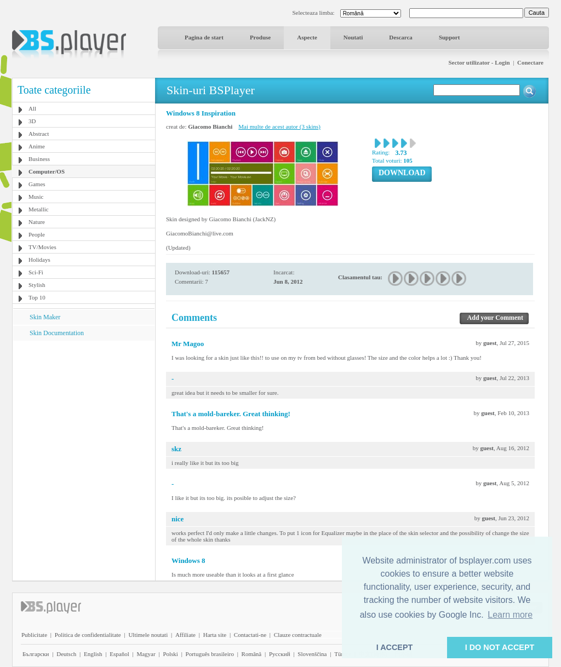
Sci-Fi (35, 272)
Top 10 (36, 297)
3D (32, 121)
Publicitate (34, 634)
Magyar (145, 654)
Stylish (36, 284)
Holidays (39, 259)
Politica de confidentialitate (88, 634)
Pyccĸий (279, 654)
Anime (36, 146)
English (93, 654)
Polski (170, 654)
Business (39, 159)
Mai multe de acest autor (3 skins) (279, 126)
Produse (260, 37)
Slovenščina (312, 654)
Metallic (38, 209)
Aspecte (307, 37)
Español (119, 654)
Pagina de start (204, 37)
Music (36, 196)
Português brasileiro (210, 654)
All (32, 108)
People (36, 234)
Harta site (214, 634)
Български (35, 654)
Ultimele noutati (148, 634)
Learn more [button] (510, 614)
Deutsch (66, 654)
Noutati (353, 37)
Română (252, 654)
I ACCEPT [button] (394, 647)
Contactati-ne (250, 634)
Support (449, 37)
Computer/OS (46, 171)
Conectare (530, 62)
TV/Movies (42, 247)
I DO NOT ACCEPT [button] (500, 647)
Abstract (38, 133)
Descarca (401, 37)
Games (36, 184)
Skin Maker (45, 317)
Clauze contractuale (298, 634)
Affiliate (185, 634)
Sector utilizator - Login (479, 62)
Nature (36, 222)
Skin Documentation (57, 333)
